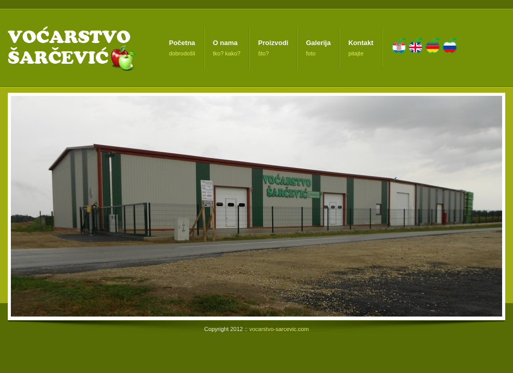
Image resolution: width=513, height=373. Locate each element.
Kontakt (360, 43)
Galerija (318, 43)
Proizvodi (273, 43)
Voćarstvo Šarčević (70, 48)
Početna (182, 43)
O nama (225, 43)
